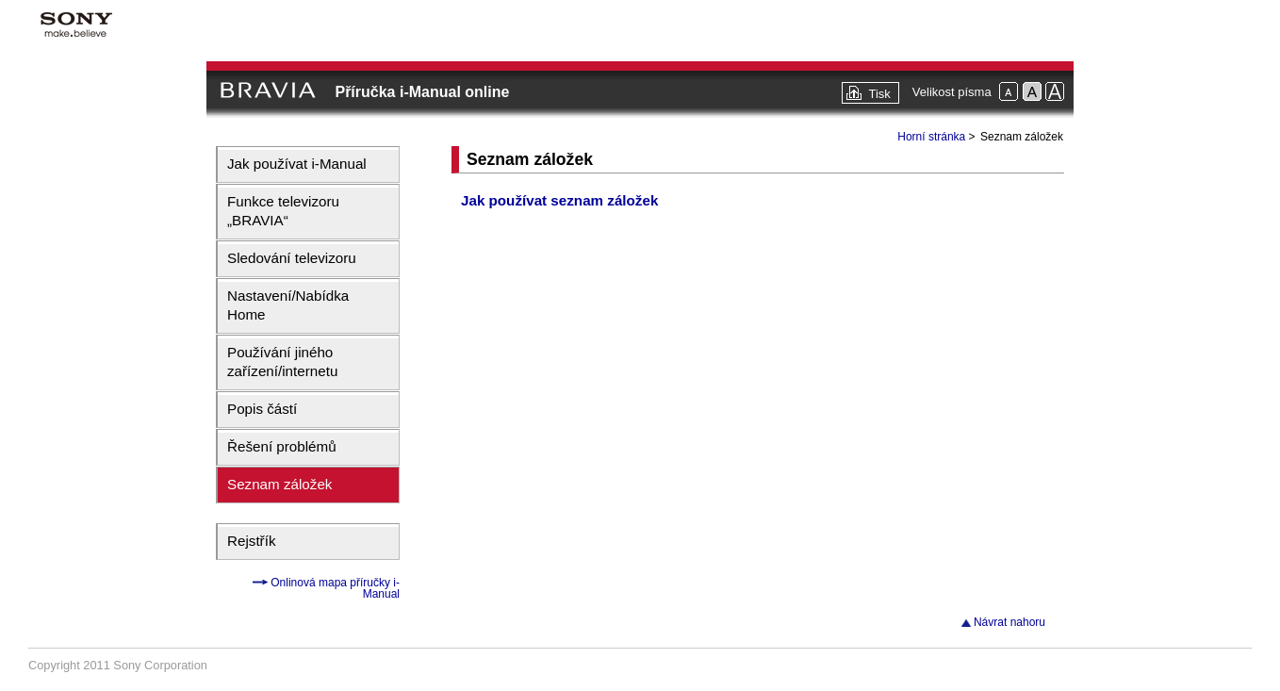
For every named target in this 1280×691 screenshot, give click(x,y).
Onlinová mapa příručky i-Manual (334, 588)
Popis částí (262, 409)
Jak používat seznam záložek (559, 200)
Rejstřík (251, 541)
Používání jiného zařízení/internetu (282, 361)
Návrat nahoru (1009, 622)
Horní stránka (931, 136)
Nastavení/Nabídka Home (288, 305)
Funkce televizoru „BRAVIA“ (283, 210)
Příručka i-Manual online (422, 92)
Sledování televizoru (291, 258)
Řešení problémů (281, 446)
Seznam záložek (279, 484)
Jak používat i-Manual (297, 164)
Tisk (879, 94)
